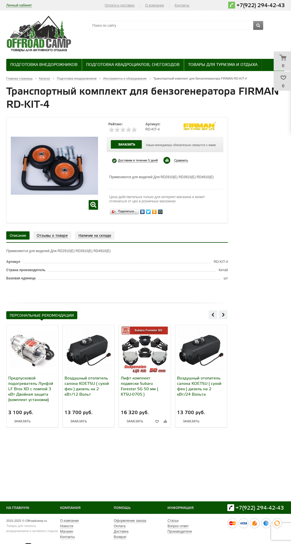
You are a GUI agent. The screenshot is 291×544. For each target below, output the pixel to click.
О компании (154, 5)
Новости (66, 526)
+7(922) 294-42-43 (260, 5)
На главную (17, 508)
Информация (180, 508)
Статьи (172, 521)
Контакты (182, 5)
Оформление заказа (130, 521)
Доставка (121, 531)
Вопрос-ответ (177, 526)
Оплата (119, 526)
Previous (213, 314)
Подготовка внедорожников (44, 65)
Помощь (122, 508)
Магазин (66, 531)
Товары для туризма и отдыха (222, 65)
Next (223, 314)
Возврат (120, 537)
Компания (70, 508)
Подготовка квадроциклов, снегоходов (133, 65)
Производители (179, 531)
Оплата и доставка (119, 5)
